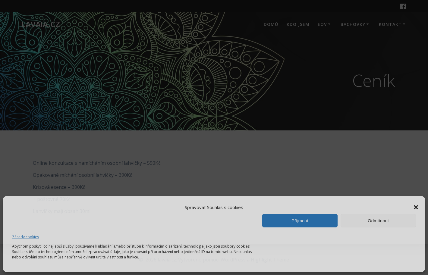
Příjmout (299, 220)
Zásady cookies (25, 236)
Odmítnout (378, 220)
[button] (416, 207)
